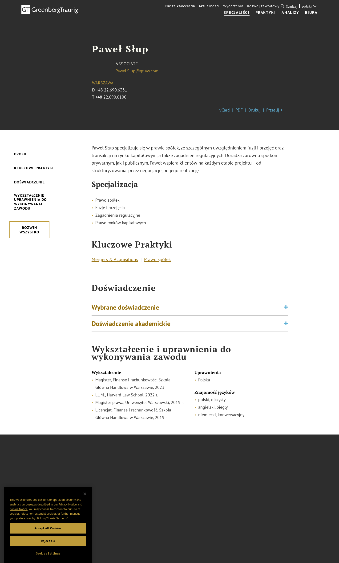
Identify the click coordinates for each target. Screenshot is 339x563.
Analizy (290, 12)
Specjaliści (237, 12)
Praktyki (265, 12)
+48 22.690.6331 (111, 90)
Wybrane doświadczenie (125, 310)
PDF (239, 110)
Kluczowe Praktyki (34, 168)
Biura (311, 12)
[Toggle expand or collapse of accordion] (286, 311)
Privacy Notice (68, 517)
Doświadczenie (29, 182)
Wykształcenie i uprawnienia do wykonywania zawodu (30, 202)
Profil (20, 154)
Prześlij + (274, 110)
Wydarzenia (233, 6)
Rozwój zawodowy (263, 6)
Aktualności (209, 6)
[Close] (84, 506)
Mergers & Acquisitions (115, 261)
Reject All (48, 554)
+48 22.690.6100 (110, 97)
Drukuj (254, 110)
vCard (224, 110)
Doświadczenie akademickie (131, 327)
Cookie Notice (19, 522)
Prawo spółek (157, 261)
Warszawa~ (104, 83)
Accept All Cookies (47, 541)
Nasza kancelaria (180, 6)
